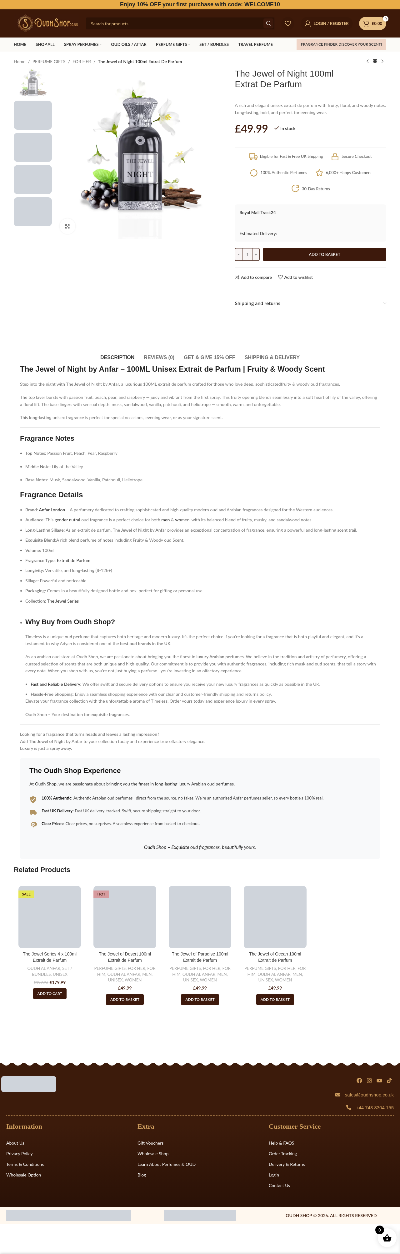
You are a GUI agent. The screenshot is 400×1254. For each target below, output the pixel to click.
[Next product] (382, 61)
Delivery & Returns (287, 1164)
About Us (15, 1143)
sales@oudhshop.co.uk (369, 1094)
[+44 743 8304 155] (348, 1107)
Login (274, 1174)
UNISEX (60, 974)
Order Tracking (283, 1153)
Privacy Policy (19, 1153)
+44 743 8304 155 (375, 1107)
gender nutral (67, 519)
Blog (142, 1174)
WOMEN (133, 979)
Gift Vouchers (150, 1143)
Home (19, 61)
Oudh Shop (92, 622)
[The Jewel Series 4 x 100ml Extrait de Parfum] (49, 917)
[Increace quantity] (256, 254)
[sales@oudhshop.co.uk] (337, 1094)
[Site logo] (46, 23)
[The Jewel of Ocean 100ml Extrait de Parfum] (275, 917)
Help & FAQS (281, 1143)
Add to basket (324, 254)
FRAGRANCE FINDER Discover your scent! (341, 44)
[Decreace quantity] (238, 254)
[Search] (180, 23)
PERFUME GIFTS (49, 61)
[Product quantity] (247, 254)
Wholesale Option (23, 1174)
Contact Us (279, 1185)
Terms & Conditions (25, 1164)
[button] (125, 999)
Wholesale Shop (153, 1153)
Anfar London (52, 509)
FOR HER (81, 61)
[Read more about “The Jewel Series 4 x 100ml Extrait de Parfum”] (50, 993)
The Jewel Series (63, 601)
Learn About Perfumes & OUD (167, 1164)
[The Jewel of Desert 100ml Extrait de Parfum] (124, 917)
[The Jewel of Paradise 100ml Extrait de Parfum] (200, 917)
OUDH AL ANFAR (43, 968)
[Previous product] (367, 61)
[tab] (117, 354)
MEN (147, 974)
